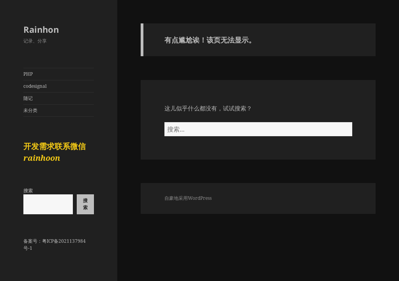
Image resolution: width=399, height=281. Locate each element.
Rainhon (41, 29)
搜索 (28, 190)
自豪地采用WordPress (188, 198)
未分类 (30, 110)
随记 (28, 98)
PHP (28, 74)
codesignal (35, 86)
